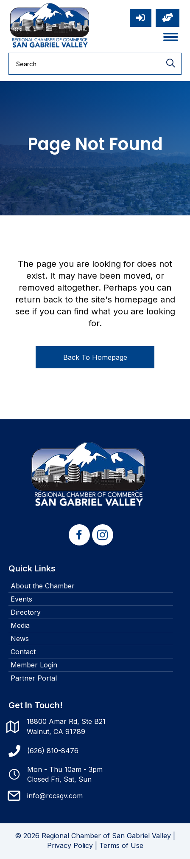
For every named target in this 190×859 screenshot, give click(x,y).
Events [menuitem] (21, 599)
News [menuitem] (20, 638)
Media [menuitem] (20, 625)
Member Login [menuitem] (34, 665)
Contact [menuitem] (23, 651)
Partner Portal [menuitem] (34, 678)
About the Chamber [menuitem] (43, 586)
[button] (79, 534)
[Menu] (171, 37)
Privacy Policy (70, 845)
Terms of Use (121, 845)
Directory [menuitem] (26, 612)
